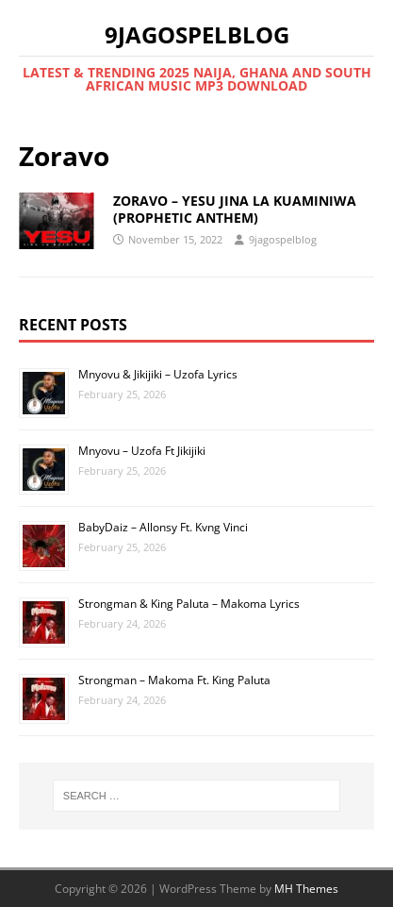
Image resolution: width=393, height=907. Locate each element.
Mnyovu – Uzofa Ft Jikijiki (141, 451)
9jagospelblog (283, 239)
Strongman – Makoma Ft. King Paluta (174, 680)
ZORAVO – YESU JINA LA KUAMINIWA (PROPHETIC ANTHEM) (234, 209)
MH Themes (306, 889)
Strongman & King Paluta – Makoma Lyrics (189, 604)
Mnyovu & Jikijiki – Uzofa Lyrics (157, 374)
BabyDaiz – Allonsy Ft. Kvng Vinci (163, 527)
